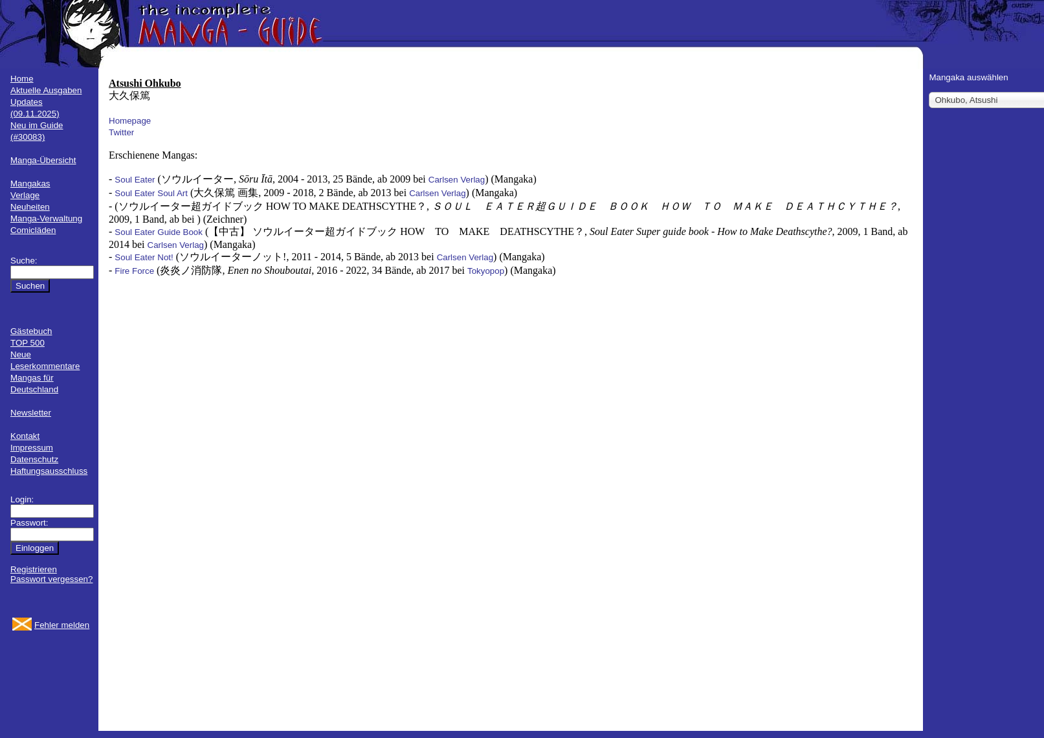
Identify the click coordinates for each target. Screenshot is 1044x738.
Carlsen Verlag (456, 179)
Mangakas (30, 183)
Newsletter (30, 413)
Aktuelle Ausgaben (46, 90)
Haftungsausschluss (48, 471)
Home (22, 79)
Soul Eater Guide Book (159, 232)
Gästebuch (31, 331)
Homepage (130, 121)
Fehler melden (61, 625)
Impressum (31, 448)
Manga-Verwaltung (46, 218)
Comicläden (33, 230)
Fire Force (134, 271)
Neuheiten (30, 207)
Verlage (24, 195)
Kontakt (24, 436)
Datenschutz (34, 459)
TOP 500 (27, 343)
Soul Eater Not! (144, 257)
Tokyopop (485, 271)
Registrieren (33, 569)
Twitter (121, 132)
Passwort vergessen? (51, 579)
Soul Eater (135, 179)
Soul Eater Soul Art (151, 193)
